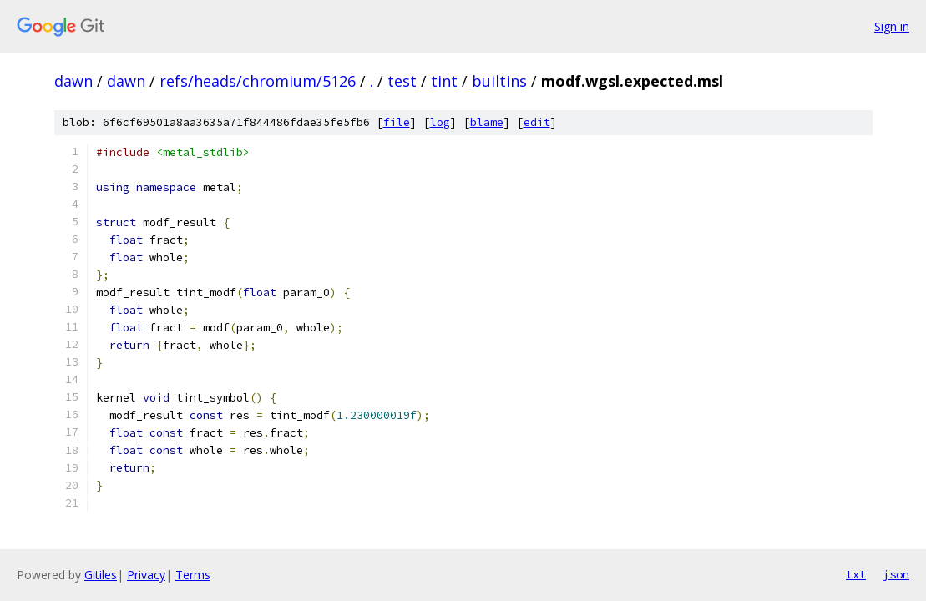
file (396, 122)
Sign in (891, 26)
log (440, 122)
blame (486, 122)
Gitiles (100, 575)
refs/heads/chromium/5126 (257, 81)
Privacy (146, 575)
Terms (192, 575)
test (402, 81)
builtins (499, 81)
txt (856, 574)
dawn (73, 81)
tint (444, 81)
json (896, 574)
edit (537, 122)
